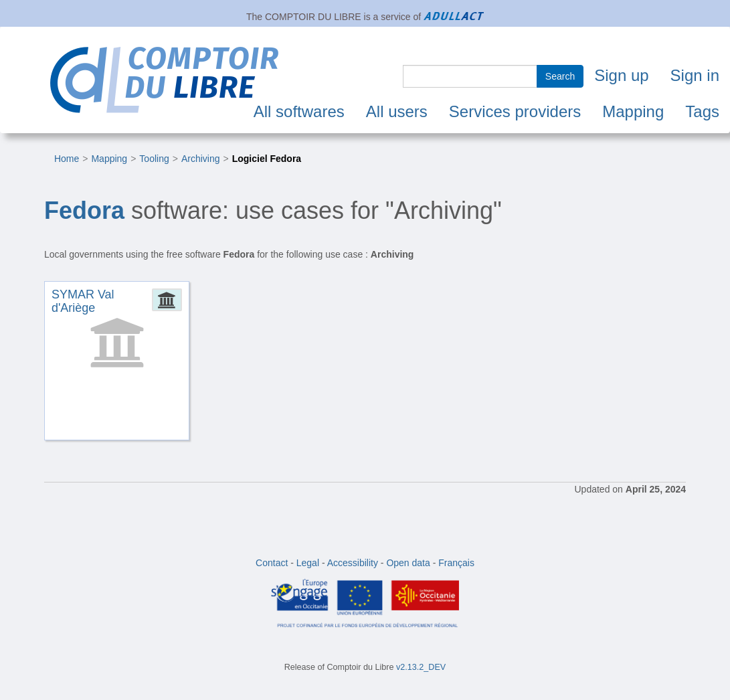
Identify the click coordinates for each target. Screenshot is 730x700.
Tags (702, 111)
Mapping (633, 111)
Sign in (694, 75)
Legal (307, 562)
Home (66, 158)
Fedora (84, 210)
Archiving (200, 158)
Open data (408, 562)
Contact (272, 562)
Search (560, 76)
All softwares (299, 111)
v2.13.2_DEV (421, 667)
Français (456, 562)
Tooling (154, 158)
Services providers (515, 111)
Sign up (621, 75)
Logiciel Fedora (266, 158)
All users (397, 111)
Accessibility (352, 562)
